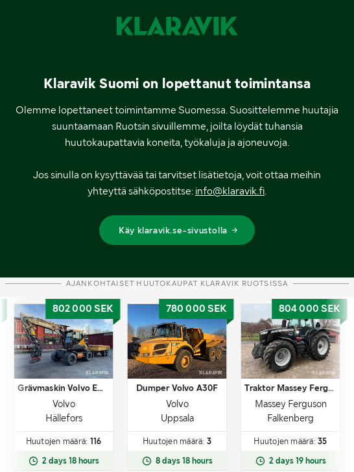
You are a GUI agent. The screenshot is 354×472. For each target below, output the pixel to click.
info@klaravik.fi (230, 191)
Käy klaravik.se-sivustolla (179, 230)
